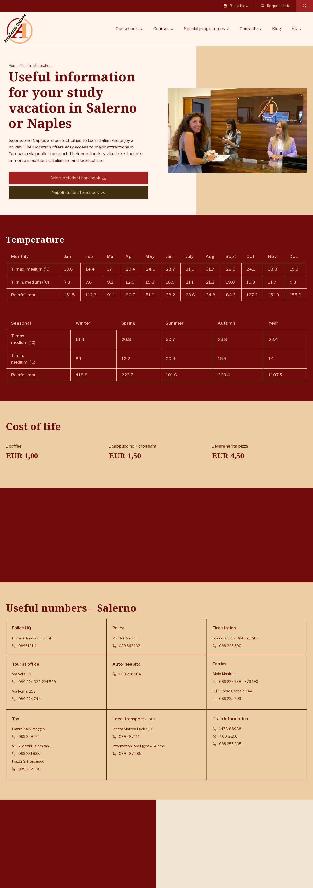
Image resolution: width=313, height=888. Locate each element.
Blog (276, 28)
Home (11, 69)
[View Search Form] (304, 6)
